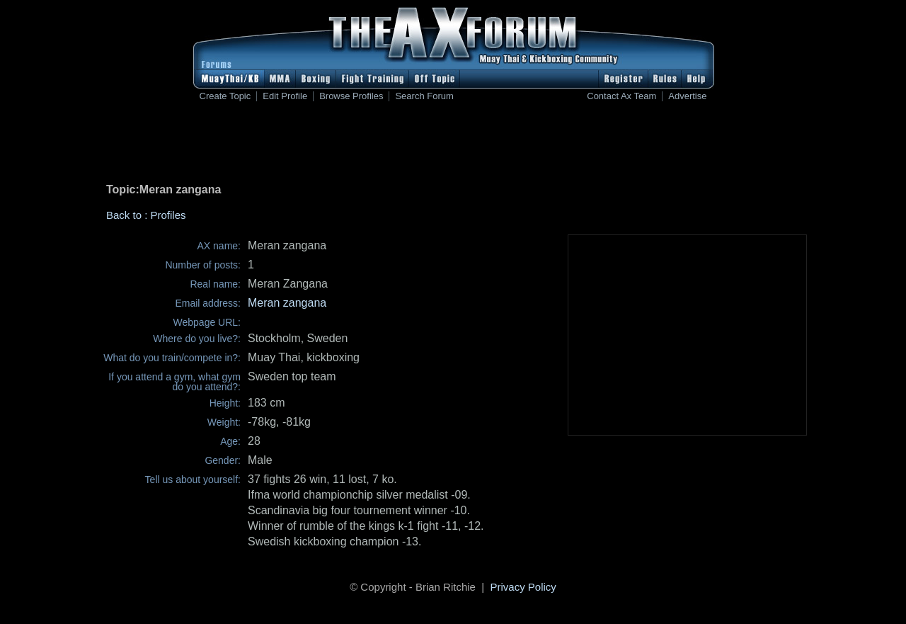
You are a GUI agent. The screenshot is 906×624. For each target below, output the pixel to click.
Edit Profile (285, 96)
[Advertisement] (453, 145)
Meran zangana (287, 303)
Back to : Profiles (146, 215)
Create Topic (225, 96)
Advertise (687, 96)
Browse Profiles (351, 96)
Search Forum (424, 96)
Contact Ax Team (621, 96)
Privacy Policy (523, 587)
